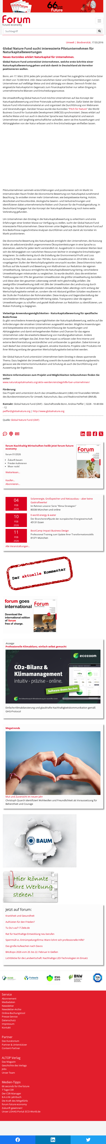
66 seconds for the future (15, 1086)
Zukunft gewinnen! (12, 1108)
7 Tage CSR (8, 1089)
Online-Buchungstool (13, 1013)
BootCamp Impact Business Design (50, 530)
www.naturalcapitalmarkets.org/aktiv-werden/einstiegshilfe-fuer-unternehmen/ (46, 382)
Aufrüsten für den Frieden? (20, 921)
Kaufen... (10, 480)
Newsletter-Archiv (11, 1009)
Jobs (4, 1069)
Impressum (8, 1023)
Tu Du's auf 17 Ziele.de (18, 927)
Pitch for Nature (78, 109)
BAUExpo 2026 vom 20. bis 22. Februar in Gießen (32, 952)
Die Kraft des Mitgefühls (15, 1100)
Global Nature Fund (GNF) (25, 420)
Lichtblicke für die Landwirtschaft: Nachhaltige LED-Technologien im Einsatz (47, 958)
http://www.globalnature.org (48, 411)
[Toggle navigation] (99, 21)
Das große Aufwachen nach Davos (24, 946)
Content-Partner (11, 1048)
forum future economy (14, 1104)
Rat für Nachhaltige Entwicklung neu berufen (30, 934)
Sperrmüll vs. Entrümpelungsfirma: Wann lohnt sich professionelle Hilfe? (45, 940)
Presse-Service (10, 1016)
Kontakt (6, 1027)
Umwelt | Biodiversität (78, 42)
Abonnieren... (13, 484)
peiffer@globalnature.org (16, 411)
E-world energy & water (43, 515)
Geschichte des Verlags (14, 1065)
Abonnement (9, 998)
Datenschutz (9, 1020)
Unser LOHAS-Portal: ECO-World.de (21, 1111)
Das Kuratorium (10, 1041)
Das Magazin (9, 1061)
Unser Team (8, 1072)
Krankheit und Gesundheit (20, 915)
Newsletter (8, 1005)
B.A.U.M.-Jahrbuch (11, 1097)
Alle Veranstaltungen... (18, 546)
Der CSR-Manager (11, 1093)
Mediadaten (8, 1002)
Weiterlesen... (13, 472)
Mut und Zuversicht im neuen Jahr (24, 796)
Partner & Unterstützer (14, 1044)
